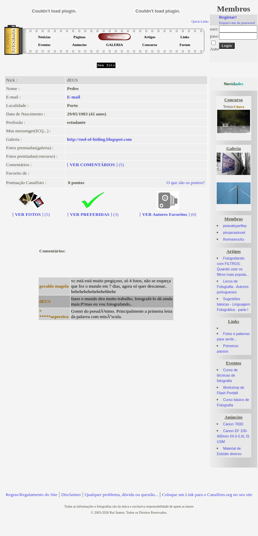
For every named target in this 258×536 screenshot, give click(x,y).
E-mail (73, 96)
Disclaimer (71, 494)
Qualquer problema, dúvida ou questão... (121, 494)
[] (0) (167, 211)
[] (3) (93, 211)
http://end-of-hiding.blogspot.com (99, 139)
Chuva (239, 107)
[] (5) (95, 164)
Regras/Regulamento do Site (32, 494)
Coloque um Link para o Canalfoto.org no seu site (207, 494)
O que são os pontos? (186, 182)
